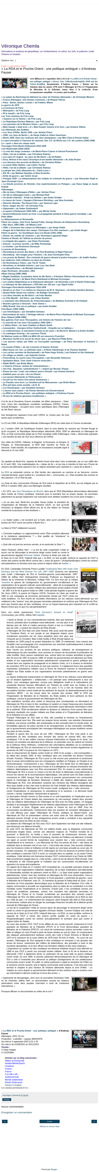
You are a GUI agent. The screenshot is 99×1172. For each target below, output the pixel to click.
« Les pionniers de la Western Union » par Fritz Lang (27, 124)
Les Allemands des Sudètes (15, 130)
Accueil (49, 1121)
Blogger (54, 1169)
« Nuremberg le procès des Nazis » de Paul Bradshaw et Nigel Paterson (36, 252)
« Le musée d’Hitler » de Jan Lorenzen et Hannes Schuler (29, 347)
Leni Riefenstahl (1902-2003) (15, 149)
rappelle (40, 615)
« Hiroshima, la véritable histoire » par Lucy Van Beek (28, 265)
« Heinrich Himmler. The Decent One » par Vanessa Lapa (29, 203)
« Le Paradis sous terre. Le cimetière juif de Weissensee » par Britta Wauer (38, 382)
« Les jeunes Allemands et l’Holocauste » (21, 377)
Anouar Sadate (33, 555)
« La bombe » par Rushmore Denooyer (20, 246)
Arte (26, 1088)
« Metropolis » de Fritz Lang (15, 111)
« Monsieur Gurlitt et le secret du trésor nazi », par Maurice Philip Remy (36, 339)
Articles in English (13, 1085)
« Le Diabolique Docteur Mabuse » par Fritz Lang (25, 121)
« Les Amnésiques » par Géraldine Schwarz (23, 312)
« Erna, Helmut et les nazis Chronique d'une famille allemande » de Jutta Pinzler (41, 159)
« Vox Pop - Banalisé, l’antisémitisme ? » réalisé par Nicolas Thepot (34, 369)
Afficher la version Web (49, 1126)
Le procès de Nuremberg (13, 249)
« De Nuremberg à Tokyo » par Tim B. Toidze (23, 263)
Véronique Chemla (20, 46)
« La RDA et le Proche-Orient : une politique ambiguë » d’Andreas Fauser (37, 393)
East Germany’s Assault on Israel (54, 612)
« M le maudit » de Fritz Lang (15, 113)
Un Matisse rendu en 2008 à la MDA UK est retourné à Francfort (32, 336)
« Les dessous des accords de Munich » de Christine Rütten (31, 162)
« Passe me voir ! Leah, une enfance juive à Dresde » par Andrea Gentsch (37, 371)
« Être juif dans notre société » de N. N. (20, 385)
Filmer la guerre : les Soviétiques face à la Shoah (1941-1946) (31, 233)
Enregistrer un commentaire (16, 1112)
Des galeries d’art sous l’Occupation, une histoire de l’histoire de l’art (36, 320)
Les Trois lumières (10, 116)
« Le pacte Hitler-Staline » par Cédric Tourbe (23, 165)
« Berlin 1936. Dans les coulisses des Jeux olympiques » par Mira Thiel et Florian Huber (45, 138)
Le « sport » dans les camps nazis (18, 143)
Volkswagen (7, 189)
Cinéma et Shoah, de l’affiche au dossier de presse (26, 238)
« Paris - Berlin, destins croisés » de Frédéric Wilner (27, 102)
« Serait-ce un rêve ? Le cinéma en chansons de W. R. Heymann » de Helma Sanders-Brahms (47, 290)
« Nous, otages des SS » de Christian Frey (22, 206)
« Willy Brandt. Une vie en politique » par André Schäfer (29, 306)
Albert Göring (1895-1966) (14, 274)
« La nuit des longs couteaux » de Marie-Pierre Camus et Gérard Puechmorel (39, 151)
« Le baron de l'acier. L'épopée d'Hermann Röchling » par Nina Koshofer (37, 200)
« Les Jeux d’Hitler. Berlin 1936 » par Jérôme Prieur (26, 132)
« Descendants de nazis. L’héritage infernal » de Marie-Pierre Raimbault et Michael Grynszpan (48, 314)
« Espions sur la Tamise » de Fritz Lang (21, 119)
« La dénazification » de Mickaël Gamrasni (22, 268)
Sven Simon (38, 304)
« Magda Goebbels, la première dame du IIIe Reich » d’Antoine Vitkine (36, 276)
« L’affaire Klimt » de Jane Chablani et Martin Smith (26, 325)
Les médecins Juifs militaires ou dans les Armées (26, 260)
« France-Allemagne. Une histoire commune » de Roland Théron (33, 100)
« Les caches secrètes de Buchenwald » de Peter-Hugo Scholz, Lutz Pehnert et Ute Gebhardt (47, 352)
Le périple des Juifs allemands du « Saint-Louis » (25, 170)
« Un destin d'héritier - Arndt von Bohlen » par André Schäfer (31, 197)
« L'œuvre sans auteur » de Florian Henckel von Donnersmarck (32, 390)
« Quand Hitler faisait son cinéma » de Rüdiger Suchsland (30, 293)
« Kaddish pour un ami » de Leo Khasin (21, 374)
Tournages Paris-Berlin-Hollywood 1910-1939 (23, 146)
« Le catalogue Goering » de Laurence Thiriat (23, 333)
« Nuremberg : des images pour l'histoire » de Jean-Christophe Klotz (35, 255)
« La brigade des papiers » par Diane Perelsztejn (25, 241)
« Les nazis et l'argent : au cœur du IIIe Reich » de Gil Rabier (31, 157)
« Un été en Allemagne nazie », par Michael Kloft (25, 195)
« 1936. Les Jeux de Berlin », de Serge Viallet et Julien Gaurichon (33, 135)
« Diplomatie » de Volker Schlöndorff (19, 208)
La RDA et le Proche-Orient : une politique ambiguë (29, 1031)
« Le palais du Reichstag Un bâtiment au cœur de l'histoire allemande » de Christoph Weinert (47, 97)
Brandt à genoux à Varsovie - (17, 304)
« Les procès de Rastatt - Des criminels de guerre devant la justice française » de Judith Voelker (49, 257)
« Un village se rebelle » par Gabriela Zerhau (23, 355)
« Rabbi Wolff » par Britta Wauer (17, 363)
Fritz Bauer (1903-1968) (12, 309)
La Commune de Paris (12, 108)
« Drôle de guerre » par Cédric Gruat (19, 176)
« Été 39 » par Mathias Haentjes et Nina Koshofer (25, 173)
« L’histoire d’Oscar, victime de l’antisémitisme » (25, 366)
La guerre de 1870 (10, 105)
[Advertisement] (49, 22)
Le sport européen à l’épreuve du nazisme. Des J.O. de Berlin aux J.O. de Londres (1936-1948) (48, 140)
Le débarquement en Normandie (17, 219)
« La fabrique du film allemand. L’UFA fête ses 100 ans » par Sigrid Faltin (37, 284)
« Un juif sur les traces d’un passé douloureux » (25, 380)
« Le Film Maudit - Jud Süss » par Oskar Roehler (25, 298)
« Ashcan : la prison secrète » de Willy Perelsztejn (26, 244)
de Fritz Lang (27, 116)
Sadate (65, 563)
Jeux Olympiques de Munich (29, 491)
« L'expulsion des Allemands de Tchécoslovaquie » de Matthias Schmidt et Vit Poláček (44, 301)
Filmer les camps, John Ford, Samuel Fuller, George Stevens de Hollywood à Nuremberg (45, 222)
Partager (7, 1099)
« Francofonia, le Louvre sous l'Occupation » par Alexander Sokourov (36, 358)
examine (6, 582)
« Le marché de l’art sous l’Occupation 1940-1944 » (26, 323)
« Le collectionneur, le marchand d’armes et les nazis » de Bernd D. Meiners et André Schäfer (48, 331)
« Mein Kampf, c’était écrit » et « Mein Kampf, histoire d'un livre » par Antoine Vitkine (43, 127)
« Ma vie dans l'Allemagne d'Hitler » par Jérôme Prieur (28, 192)
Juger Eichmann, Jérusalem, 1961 (18, 271)
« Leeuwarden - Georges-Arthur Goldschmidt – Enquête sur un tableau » (37, 328)
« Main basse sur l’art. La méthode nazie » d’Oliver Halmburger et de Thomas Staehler (44, 350)
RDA (7, 472)
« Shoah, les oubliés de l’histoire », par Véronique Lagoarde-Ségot (34, 236)
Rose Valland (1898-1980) (13, 317)
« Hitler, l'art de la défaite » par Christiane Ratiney (25, 154)
